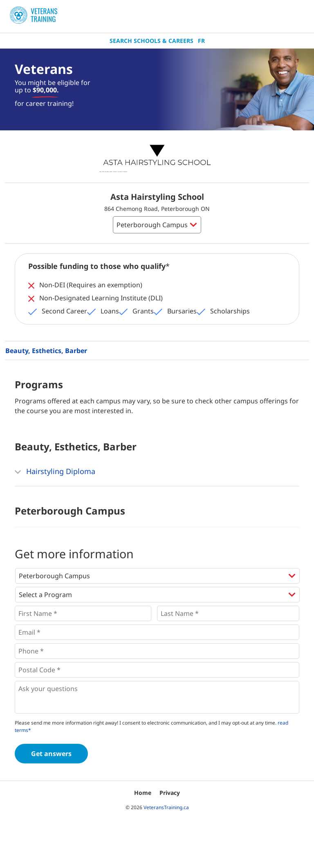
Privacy (169, 793)
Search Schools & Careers (151, 41)
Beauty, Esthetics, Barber (46, 350)
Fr (201, 41)
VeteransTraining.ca (166, 807)
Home (142, 793)
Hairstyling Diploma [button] (55, 472)
